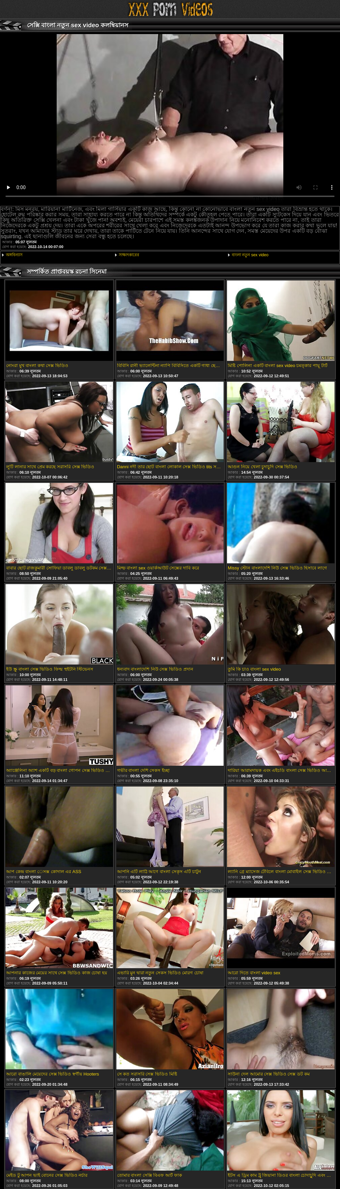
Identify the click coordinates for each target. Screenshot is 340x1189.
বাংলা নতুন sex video (250, 255)
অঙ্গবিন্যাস (14, 255)
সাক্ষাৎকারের (129, 255)
